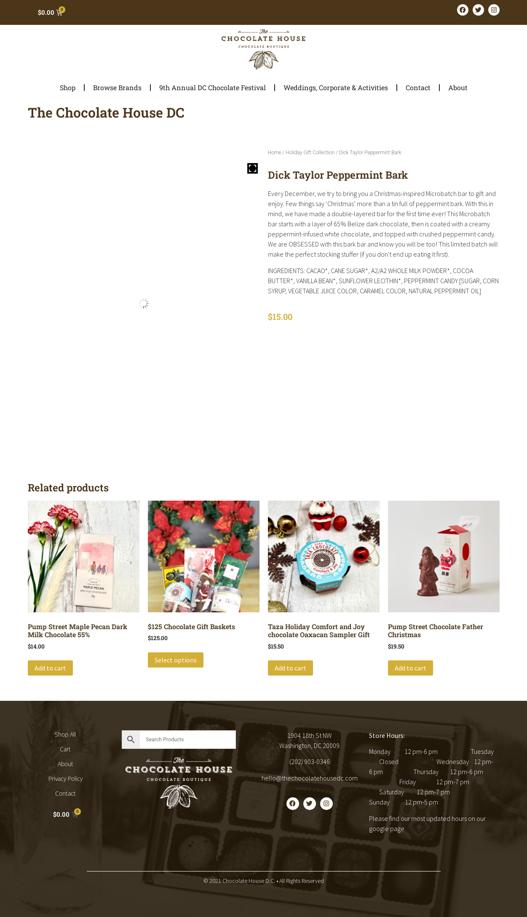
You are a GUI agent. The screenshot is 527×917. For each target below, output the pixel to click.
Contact (418, 87)
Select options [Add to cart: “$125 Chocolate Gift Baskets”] (176, 660)
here (412, 828)
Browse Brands (117, 87)
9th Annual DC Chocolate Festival (212, 87)
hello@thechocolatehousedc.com (310, 778)
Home (274, 153)
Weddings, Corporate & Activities (336, 87)
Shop (67, 87)
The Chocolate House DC (106, 112)
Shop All (65, 734)
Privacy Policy (65, 779)
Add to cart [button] (50, 668)
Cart (65, 749)
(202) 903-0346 (309, 761)
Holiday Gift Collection (310, 153)
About (458, 87)
